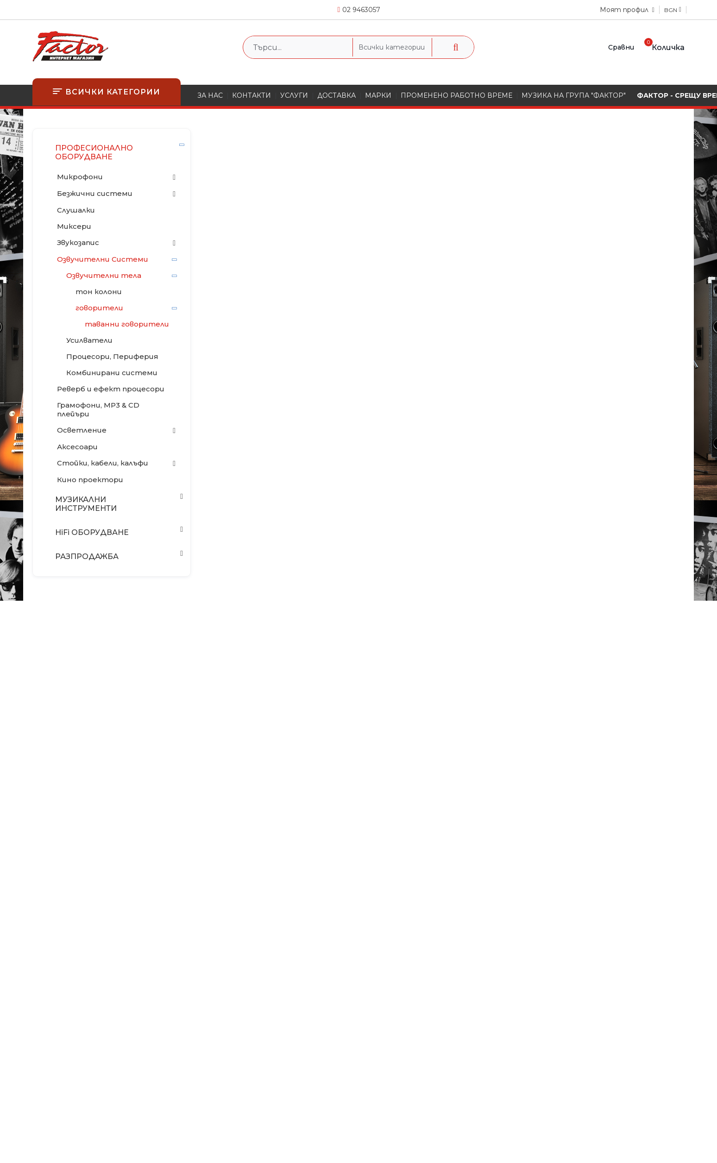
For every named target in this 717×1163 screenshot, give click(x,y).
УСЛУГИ (294, 95)
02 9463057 (361, 10)
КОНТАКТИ (251, 95)
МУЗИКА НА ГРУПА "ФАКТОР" (574, 95)
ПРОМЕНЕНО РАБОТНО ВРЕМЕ (456, 95)
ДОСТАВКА (336, 95)
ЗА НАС (210, 95)
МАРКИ (378, 95)
